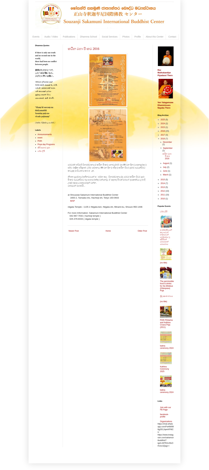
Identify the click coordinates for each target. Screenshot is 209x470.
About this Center (154, 36)
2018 (163, 131)
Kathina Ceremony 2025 (164, 369)
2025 (163, 119)
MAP (72, 201)
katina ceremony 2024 (167, 347)
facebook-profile (164, 415)
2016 (163, 139)
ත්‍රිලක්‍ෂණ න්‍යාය (166, 296)
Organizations (166, 421)
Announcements (45, 134)
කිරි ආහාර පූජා (44, 148)
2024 (163, 123)
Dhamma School (88, 36)
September (168, 148)
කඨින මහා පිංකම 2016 (83, 49)
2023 (163, 127)
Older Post (142, 231)
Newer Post (74, 231)
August (166, 163)
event (40, 138)
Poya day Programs (46, 144)
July (165, 167)
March (166, 175)
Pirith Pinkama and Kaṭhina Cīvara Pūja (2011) (166, 323)
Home (108, 231)
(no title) (163, 263)
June (165, 171)
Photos (126, 36)
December (167, 142)
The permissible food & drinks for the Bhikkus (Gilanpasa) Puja (167, 286)
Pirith (40, 141)
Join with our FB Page (165, 408)
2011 (163, 195)
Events (36, 36)
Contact (172, 36)
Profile (137, 36)
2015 (163, 179)
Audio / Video (51, 36)
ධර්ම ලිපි (41, 151)
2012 (163, 191)
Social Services (110, 36)
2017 (163, 135)
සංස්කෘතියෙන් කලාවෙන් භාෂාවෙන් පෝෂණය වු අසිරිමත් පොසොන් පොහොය (166, 237)
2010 (163, 199)
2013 (163, 187)
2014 (163, 183)
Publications (69, 36)
